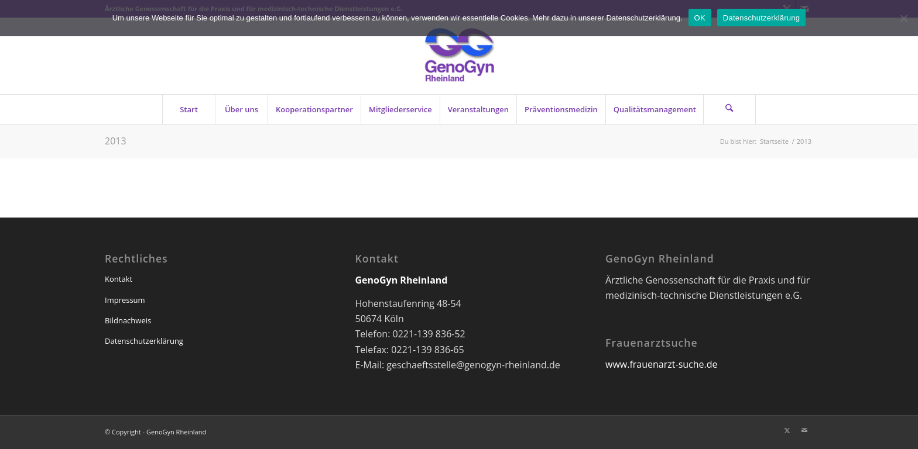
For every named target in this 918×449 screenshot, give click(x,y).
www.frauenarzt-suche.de (661, 364)
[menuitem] (188, 109)
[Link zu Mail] (804, 430)
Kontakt (118, 279)
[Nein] (903, 18)
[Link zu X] (787, 430)
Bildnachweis (128, 320)
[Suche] (729, 109)
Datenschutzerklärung (144, 341)
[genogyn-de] (459, 56)
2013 (115, 140)
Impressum (125, 300)
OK (699, 17)
